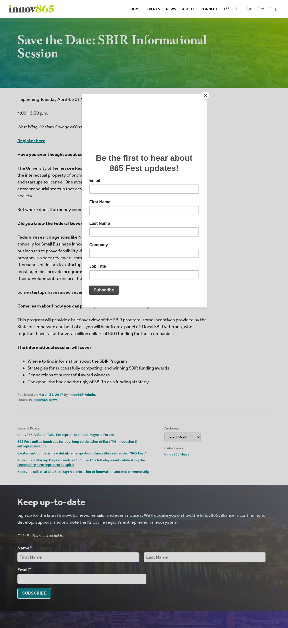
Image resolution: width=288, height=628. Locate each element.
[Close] (205, 95)
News (171, 9)
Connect (209, 9)
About (188, 9)
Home (135, 9)
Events (153, 9)
